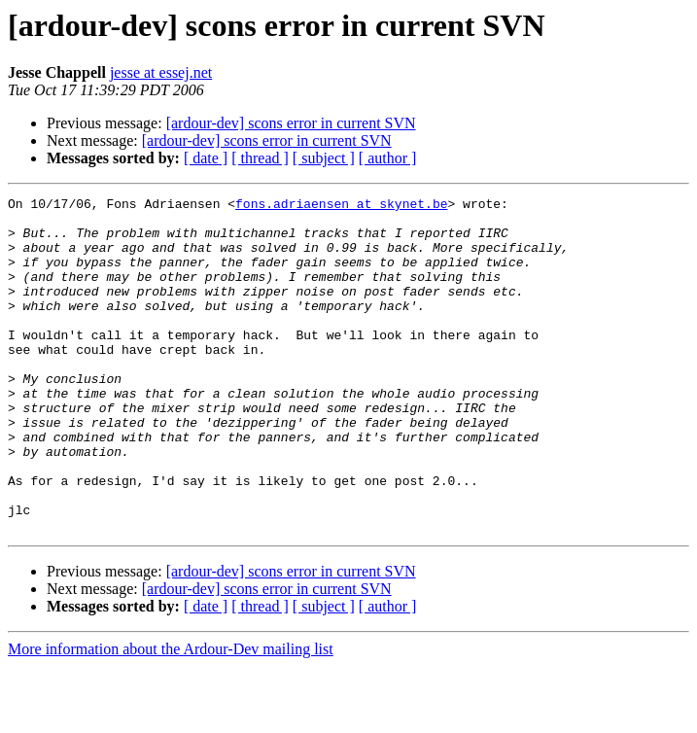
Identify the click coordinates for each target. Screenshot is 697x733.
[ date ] (205, 158)
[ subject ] (324, 158)
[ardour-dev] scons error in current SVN (291, 123)
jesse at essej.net (161, 72)
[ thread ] (260, 158)
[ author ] (388, 158)
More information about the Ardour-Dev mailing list (170, 716)
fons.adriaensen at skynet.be (341, 206)
